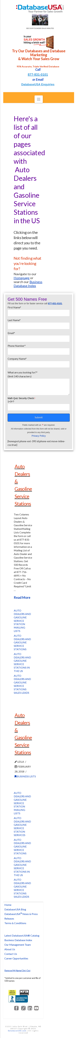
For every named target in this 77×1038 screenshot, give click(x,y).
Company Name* (39, 361)
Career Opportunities (16, 958)
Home (7, 904)
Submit (39, 417)
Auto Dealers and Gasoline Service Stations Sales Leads (22, 684)
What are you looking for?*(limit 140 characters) (39, 376)
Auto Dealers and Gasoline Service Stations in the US (22, 662)
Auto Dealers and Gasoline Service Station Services (22, 826)
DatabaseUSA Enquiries (37, 84)
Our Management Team (17, 944)
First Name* (39, 310)
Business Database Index (18, 940)
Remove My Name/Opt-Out (17, 970)
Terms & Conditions (15, 923)
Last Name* (39, 323)
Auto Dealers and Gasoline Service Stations (22, 642)
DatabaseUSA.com (17, 1031)
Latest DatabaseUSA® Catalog (21, 935)
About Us (9, 949)
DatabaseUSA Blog (15, 909)
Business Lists (25, 776)
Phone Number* (39, 348)
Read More (22, 597)
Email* (39, 336)
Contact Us (10, 953)
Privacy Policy (39, 436)
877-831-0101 (38, 74)
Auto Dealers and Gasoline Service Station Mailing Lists (22, 620)
